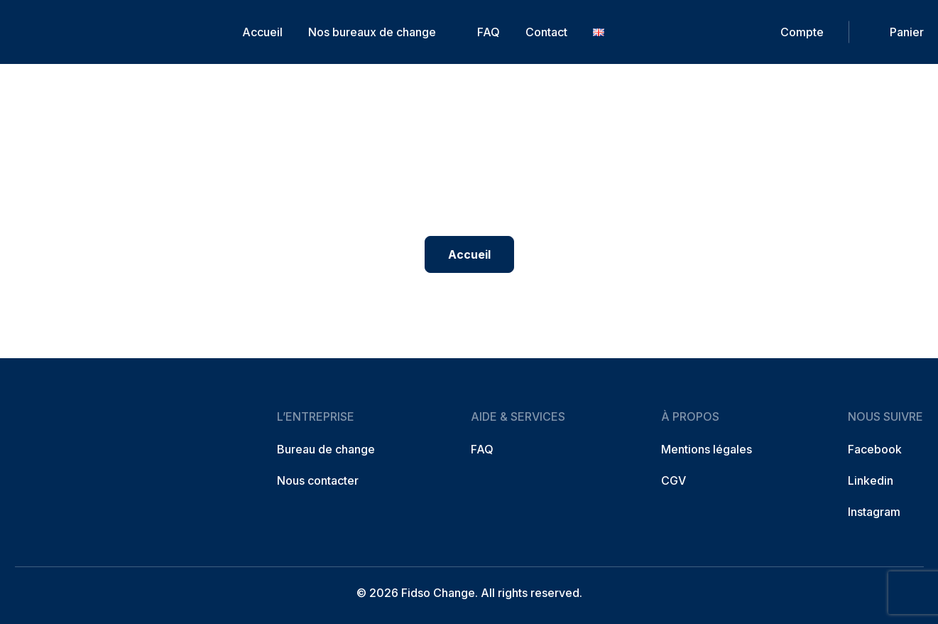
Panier (907, 32)
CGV (673, 480)
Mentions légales (706, 449)
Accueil (262, 32)
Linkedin (870, 480)
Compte (802, 32)
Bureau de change (326, 449)
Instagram (874, 512)
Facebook (875, 449)
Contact (546, 32)
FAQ (488, 32)
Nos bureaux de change (372, 32)
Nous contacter (318, 480)
